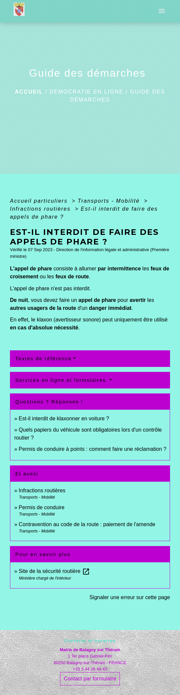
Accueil (29, 92)
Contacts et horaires (90, 640)
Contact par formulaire (90, 678)
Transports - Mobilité (110, 201)
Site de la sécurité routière (54, 571)
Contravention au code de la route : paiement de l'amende (87, 524)
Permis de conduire (41, 507)
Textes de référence (43, 358)
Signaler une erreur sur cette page (129, 597)
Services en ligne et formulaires (61, 380)
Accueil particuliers (40, 201)
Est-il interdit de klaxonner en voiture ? (64, 418)
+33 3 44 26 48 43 (90, 668)
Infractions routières (41, 209)
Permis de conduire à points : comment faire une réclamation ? (92, 449)
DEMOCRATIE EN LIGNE (86, 92)
